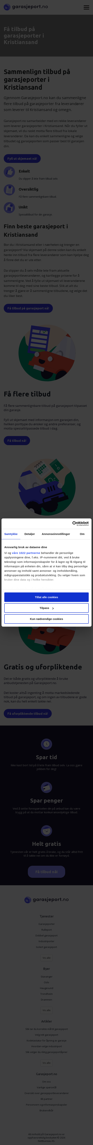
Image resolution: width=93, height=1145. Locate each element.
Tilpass (47, 608)
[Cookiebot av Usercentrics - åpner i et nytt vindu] (72, 523)
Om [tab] (82, 533)
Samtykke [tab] (11, 533)
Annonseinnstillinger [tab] (56, 533)
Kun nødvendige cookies (46, 618)
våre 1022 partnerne (26, 552)
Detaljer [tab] (29, 533)
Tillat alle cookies (46, 597)
